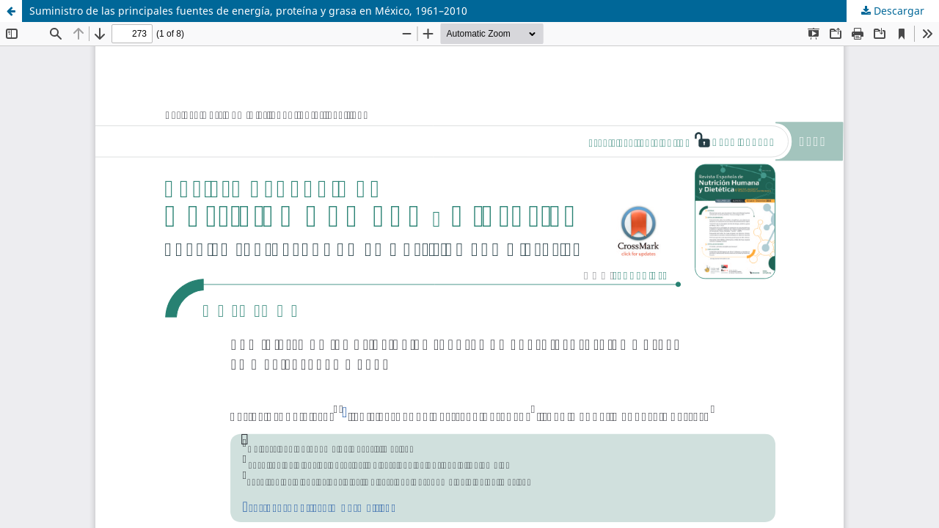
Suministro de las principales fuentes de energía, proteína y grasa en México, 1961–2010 (248, 11)
